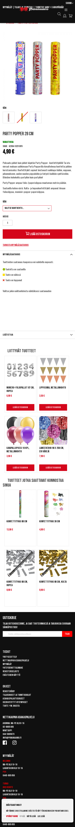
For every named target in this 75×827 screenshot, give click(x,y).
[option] (9, 117)
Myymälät (7, 7)
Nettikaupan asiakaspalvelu (16, 660)
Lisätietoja (8, 334)
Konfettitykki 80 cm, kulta (53, 582)
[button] (69, 3)
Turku (5, 783)
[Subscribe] (67, 634)
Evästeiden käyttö (11, 675)
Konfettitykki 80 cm (16, 521)
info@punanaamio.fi (12, 737)
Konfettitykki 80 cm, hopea (17, 583)
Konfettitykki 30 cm (49, 521)
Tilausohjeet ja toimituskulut (17, 694)
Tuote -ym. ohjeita (11, 705)
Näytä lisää (31, 816)
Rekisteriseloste (11, 671)
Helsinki (6, 760)
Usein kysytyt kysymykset (15, 702)
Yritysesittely (10, 656)
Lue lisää (41, 816)
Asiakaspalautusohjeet (14, 698)
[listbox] (37, 118)
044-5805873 (8, 734)
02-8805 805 (8, 726)
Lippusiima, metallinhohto (52, 387)
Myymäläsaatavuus (11, 254)
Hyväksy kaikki (12, 816)
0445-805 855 (9, 824)
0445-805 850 (9, 775)
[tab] (37, 254)
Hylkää (22, 816)
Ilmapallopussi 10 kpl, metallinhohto (17, 449)
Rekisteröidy (9, 691)
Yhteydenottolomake (13, 667)
